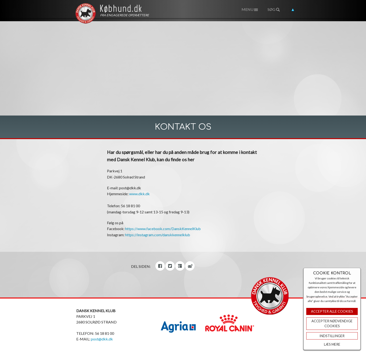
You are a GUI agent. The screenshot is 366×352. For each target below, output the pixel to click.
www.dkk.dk (139, 193)
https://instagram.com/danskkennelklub (157, 234)
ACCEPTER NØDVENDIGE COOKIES (332, 323)
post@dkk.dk (102, 339)
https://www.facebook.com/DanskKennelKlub (163, 228)
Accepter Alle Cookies (332, 311)
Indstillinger (332, 336)
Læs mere (332, 344)
